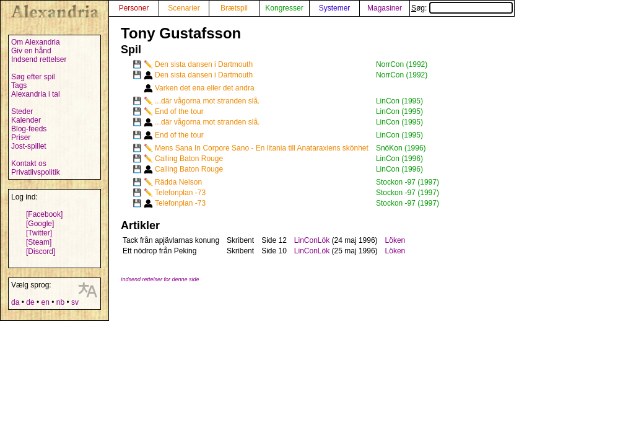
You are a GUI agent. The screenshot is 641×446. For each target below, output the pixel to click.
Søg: (462, 8)
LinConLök (311, 240)
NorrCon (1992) (401, 64)
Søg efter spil (33, 76)
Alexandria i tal (35, 94)
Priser (20, 137)
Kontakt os (28, 163)
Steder (22, 111)
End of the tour (179, 111)
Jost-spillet (28, 146)
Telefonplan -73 (180, 192)
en (45, 302)
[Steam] (38, 242)
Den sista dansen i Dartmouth (204, 64)
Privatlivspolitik (35, 172)
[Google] (40, 223)
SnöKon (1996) (401, 148)
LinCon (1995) (399, 101)
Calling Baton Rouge (189, 158)
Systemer (335, 8)
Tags (19, 85)
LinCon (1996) (399, 158)
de (30, 302)
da (15, 302)
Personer (134, 8)
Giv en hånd (31, 50)
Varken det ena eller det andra (205, 88)
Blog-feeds (28, 129)
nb (60, 302)
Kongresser (284, 8)
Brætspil (234, 8)
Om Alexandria (35, 42)
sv (75, 302)
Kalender (26, 120)
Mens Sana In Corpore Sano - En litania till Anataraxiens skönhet (261, 148)
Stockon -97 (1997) (407, 182)
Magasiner (384, 8)
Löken (395, 240)
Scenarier (183, 8)
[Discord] (40, 251)
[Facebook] (44, 214)
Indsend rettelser (38, 59)
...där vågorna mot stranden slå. (207, 101)
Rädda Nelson (178, 182)
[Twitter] (39, 233)
